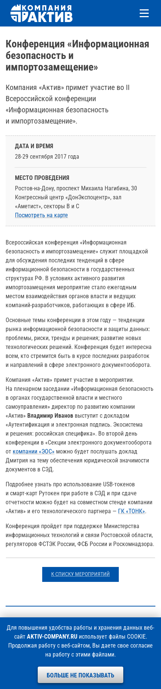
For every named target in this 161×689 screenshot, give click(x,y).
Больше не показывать (80, 675)
